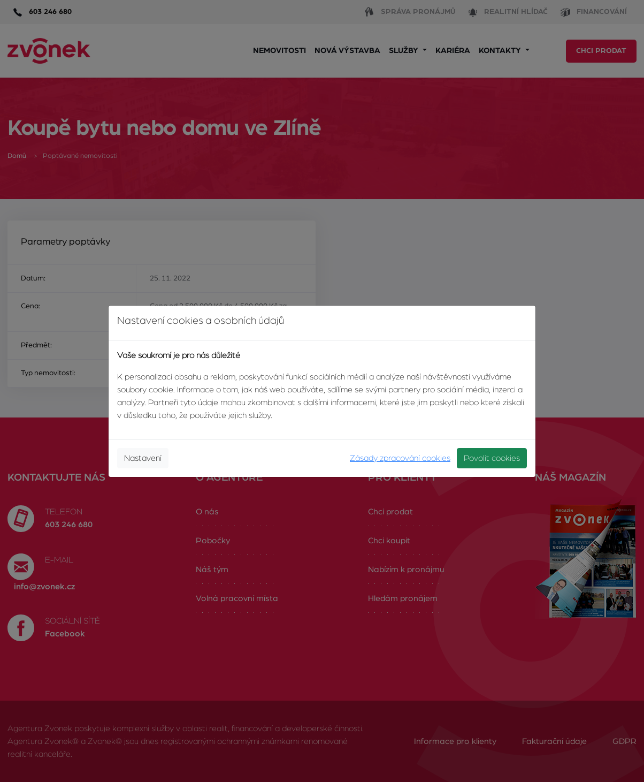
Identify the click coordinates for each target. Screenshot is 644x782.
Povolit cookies (492, 458)
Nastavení (143, 458)
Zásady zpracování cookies (400, 458)
